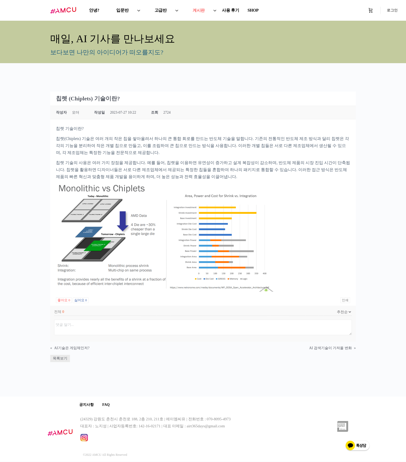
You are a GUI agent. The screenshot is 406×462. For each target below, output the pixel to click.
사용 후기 (230, 10)
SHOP (253, 10)
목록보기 (60, 358)
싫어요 (80, 300)
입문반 (122, 10)
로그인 (392, 10)
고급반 (161, 10)
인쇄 (345, 300)
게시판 (199, 10)
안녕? (94, 10)
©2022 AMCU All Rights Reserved (105, 455)
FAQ (109, 405)
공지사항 (87, 405)
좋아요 (63, 300)
